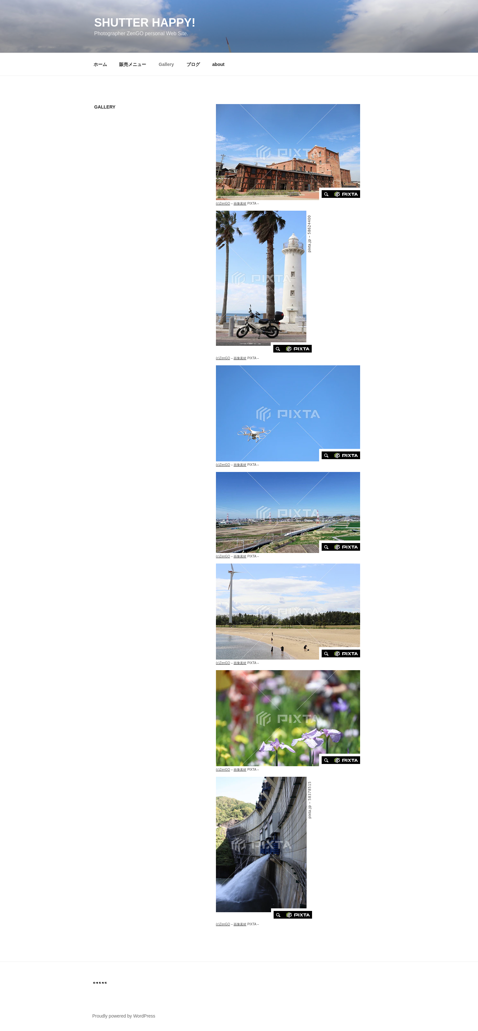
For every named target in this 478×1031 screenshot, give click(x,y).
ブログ (193, 64)
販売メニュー (132, 64)
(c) (223, 203)
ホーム (100, 64)
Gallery (166, 64)
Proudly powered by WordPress (123, 1016)
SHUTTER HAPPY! (144, 22)
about (218, 64)
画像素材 (240, 203)
